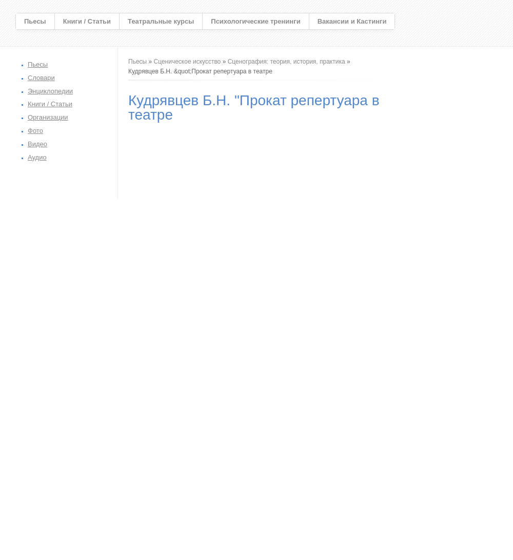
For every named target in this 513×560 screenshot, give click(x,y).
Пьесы (35, 21)
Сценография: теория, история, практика (286, 61)
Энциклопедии (50, 91)
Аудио (37, 157)
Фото (35, 130)
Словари (41, 78)
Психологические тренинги (255, 21)
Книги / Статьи (87, 21)
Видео (37, 144)
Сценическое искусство (187, 61)
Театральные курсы (161, 21)
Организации (48, 117)
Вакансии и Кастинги (352, 21)
